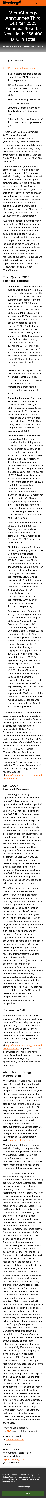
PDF (9, 1431)
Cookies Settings (23, 1487)
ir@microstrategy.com (14, 1459)
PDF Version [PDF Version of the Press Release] (15, 60)
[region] (23, 1483)
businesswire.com (15, 1439)
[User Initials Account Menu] (35, 3)
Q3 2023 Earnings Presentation (19, 68)
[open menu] (42, 3)
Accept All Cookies (23, 1493)
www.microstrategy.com (20, 1140)
